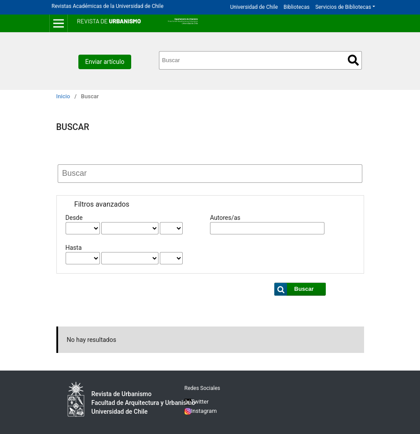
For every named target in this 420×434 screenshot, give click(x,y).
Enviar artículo (105, 61)
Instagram (200, 411)
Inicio (63, 96)
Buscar (353, 60)
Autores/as (225, 217)
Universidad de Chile (254, 7)
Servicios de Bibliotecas (343, 7)
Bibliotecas (296, 7)
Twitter (196, 401)
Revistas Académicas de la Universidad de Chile (107, 6)
